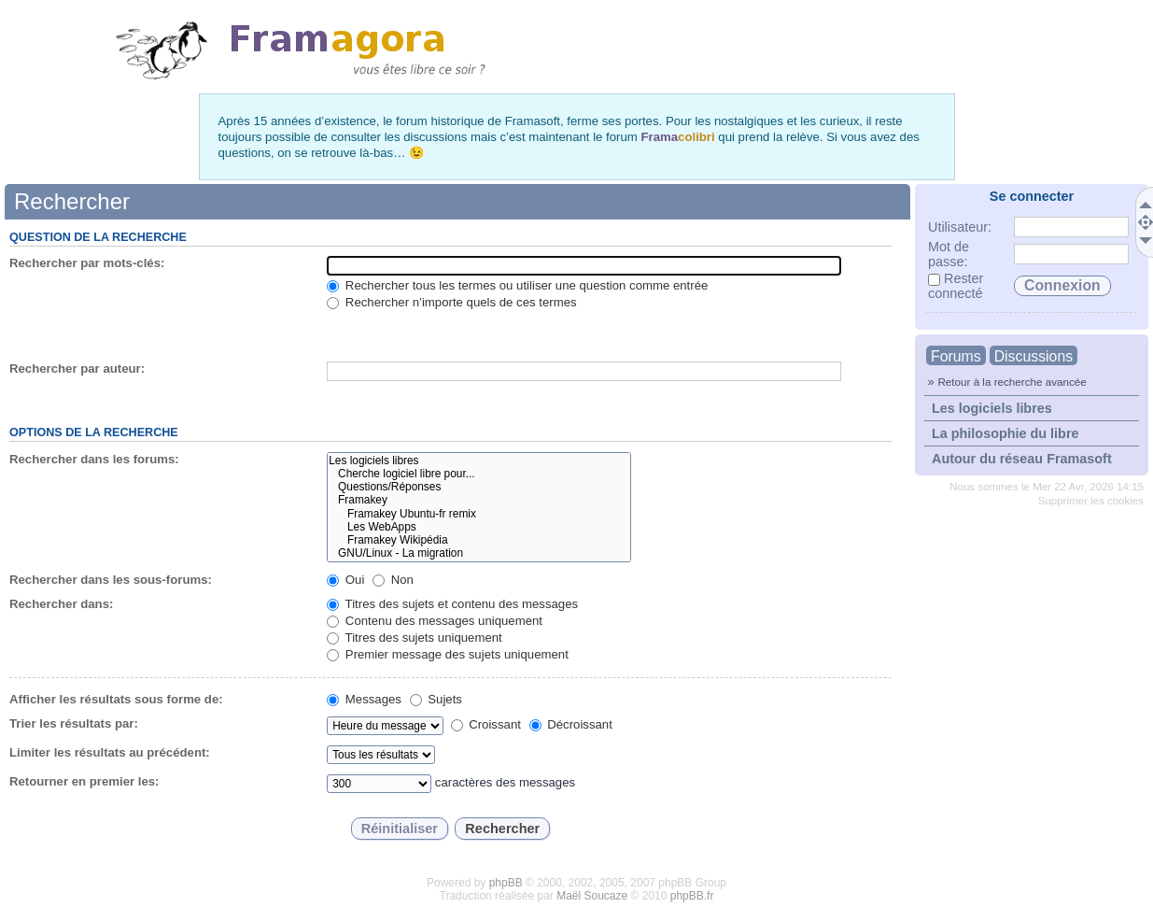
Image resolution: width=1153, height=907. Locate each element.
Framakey (478, 499)
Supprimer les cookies (1091, 500)
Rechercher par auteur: (77, 368)
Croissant (486, 724)
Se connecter (1032, 196)
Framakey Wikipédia (478, 539)
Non (393, 580)
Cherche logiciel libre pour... (478, 473)
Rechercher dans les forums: (94, 459)
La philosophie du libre (1005, 433)
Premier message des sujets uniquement (448, 654)
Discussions (1033, 356)
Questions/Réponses (478, 486)
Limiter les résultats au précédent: (109, 752)
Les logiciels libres (992, 408)
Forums (956, 356)
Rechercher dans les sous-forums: (110, 580)
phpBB (506, 882)
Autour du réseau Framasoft (1022, 458)
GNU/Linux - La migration (478, 553)
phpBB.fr (692, 895)
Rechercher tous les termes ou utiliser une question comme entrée (517, 285)
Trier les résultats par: (73, 723)
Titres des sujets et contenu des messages (452, 604)
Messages (364, 699)
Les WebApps (478, 526)
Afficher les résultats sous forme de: (116, 699)
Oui (345, 580)
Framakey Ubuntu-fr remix (478, 513)
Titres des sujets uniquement (414, 638)
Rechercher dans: (61, 604)
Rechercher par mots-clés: (86, 263)
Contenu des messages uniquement (434, 621)
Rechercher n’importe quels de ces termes (451, 302)
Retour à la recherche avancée (1011, 382)
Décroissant (570, 724)
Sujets (436, 699)
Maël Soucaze (591, 895)
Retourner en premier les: (84, 781)
